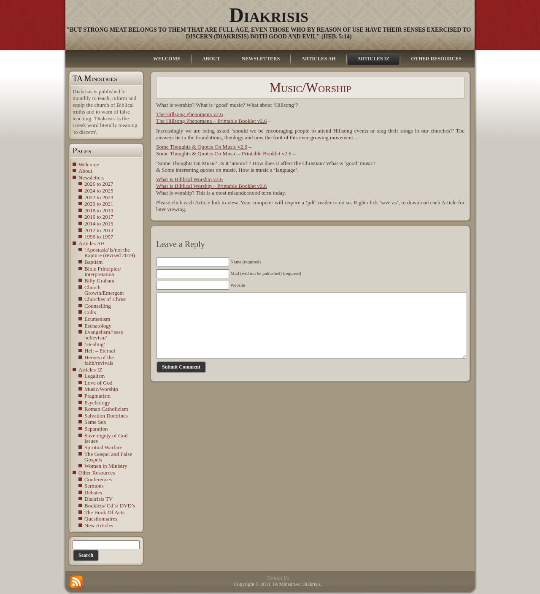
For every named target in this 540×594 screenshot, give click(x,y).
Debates (93, 492)
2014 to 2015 (98, 223)
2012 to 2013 (98, 230)
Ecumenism (97, 319)
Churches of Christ (105, 299)
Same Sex (95, 422)
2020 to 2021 (98, 204)
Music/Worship (101, 389)
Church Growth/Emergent (104, 290)
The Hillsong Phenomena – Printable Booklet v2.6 (211, 121)
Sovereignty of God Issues (106, 438)
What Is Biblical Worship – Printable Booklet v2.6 (211, 186)
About (85, 171)
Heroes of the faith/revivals (99, 360)
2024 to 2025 (98, 190)
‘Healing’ (94, 344)
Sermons (94, 486)
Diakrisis (268, 15)
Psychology (97, 402)
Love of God (98, 383)
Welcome (88, 164)
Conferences (98, 479)
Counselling (97, 306)
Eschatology (97, 326)
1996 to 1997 (98, 236)
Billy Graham (99, 280)
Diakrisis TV (98, 499)
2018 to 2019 (98, 210)
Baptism (93, 262)
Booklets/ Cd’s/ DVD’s (109, 505)
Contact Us (278, 578)
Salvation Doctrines (106, 415)
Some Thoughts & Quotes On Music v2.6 (201, 147)
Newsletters (91, 177)
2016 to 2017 (98, 217)
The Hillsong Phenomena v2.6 (189, 114)
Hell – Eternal (99, 350)
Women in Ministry (105, 466)
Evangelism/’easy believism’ (103, 335)
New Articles (98, 525)
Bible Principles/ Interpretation (102, 271)
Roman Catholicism (106, 409)
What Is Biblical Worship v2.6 (189, 179)
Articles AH (91, 243)
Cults (90, 312)
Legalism (94, 376)
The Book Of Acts (104, 512)
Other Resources (96, 472)
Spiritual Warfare (103, 447)
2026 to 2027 (98, 184)
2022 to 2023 (98, 197)
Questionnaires (100, 518)
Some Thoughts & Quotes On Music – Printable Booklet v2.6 (223, 153)
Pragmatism (97, 396)
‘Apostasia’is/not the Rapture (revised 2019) (109, 252)
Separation (96, 429)
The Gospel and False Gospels (108, 457)
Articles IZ (90, 369)
